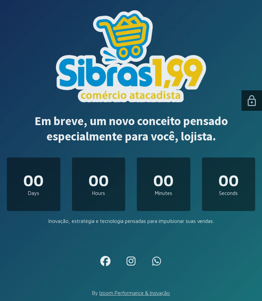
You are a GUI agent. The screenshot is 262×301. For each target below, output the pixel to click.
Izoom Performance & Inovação (134, 293)
